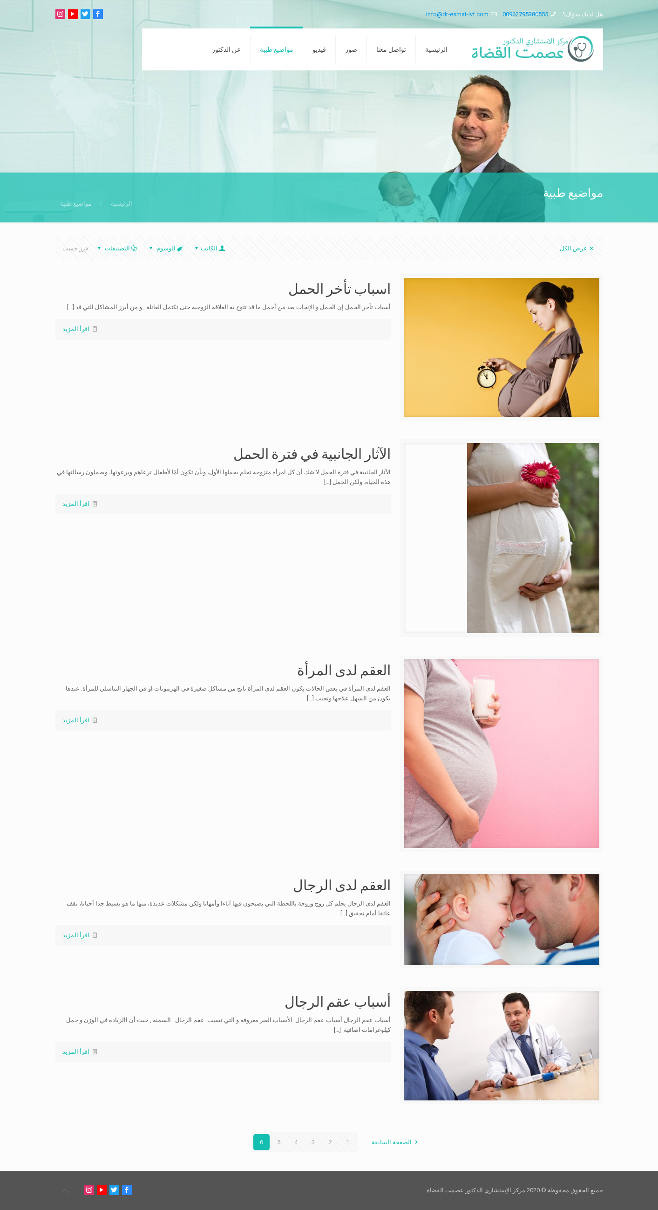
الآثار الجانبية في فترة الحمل (312, 453)
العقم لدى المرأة (344, 669)
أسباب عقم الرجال (338, 1001)
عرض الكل (578, 248)
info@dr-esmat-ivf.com (457, 14)
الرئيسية (121, 203)
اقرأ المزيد (75, 328)
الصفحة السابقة (396, 1142)
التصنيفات (116, 248)
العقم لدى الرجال (342, 884)
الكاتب (209, 248)
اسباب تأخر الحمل (339, 288)
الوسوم (165, 248)
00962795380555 (525, 14)
